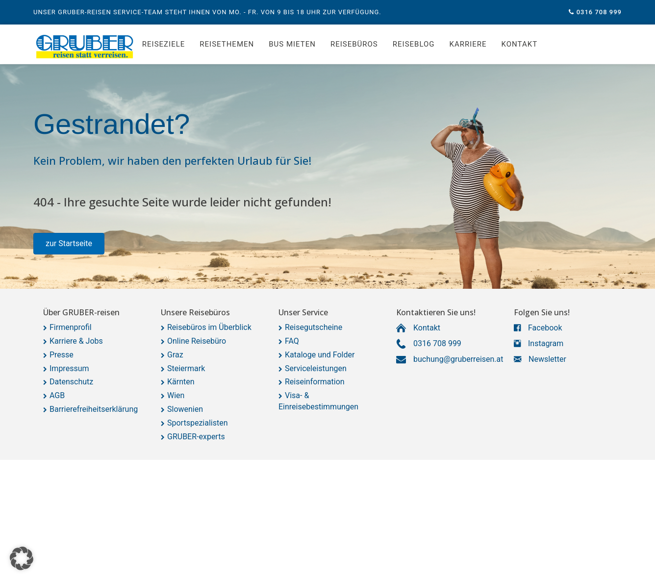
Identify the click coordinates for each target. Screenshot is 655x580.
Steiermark (186, 368)
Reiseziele (163, 44)
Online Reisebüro (196, 341)
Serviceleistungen (316, 368)
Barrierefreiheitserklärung (94, 409)
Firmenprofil (71, 327)
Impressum (69, 368)
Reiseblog (414, 44)
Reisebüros (354, 44)
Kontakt (520, 44)
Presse (62, 354)
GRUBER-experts (196, 436)
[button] (68, 243)
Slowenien (185, 409)
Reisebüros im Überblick (209, 327)
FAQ (292, 341)
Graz (175, 354)
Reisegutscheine (313, 327)
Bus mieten (292, 44)
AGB (57, 395)
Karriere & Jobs (76, 341)
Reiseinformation (315, 381)
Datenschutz (71, 381)
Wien (175, 395)
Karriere (468, 44)
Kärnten (181, 381)
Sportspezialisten (197, 423)
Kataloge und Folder (319, 354)
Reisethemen (227, 44)
